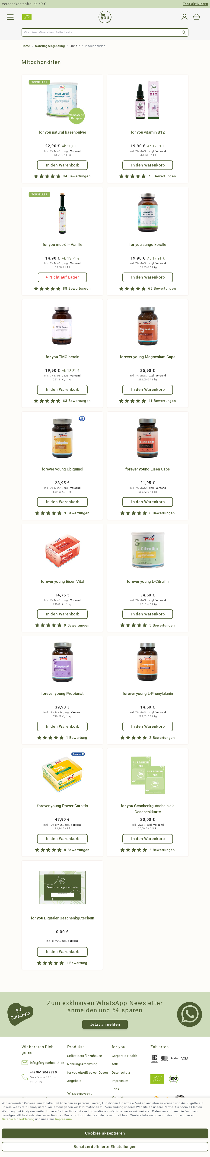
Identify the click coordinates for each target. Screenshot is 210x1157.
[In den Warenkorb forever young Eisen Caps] (147, 502)
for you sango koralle (147, 244)
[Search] (184, 32)
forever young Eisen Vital (62, 581)
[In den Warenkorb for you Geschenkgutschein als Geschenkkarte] (147, 838)
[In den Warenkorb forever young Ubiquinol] (62, 502)
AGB (115, 1064)
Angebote (74, 1081)
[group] (62, 176)
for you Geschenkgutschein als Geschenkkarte (148, 808)
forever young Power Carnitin (62, 805)
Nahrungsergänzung (50, 46)
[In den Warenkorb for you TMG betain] (62, 389)
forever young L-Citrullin (148, 581)
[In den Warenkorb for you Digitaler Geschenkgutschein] (62, 951)
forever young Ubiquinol (62, 469)
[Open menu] (10, 17)
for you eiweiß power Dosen (87, 1072)
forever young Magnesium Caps (147, 356)
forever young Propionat (62, 693)
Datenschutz (121, 1072)
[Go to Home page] (105, 17)
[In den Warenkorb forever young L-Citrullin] (147, 614)
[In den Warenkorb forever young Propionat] (62, 726)
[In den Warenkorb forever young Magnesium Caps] (147, 389)
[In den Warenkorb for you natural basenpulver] (62, 165)
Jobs (115, 1089)
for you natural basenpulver (62, 132)
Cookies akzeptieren (105, 1133)
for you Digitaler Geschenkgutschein (62, 918)
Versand (75, 151)
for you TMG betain (62, 356)
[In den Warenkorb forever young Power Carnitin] (62, 838)
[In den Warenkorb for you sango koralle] (147, 277)
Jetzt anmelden (105, 1024)
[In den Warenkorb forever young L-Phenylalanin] (147, 726)
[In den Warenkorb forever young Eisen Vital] (62, 614)
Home (26, 46)
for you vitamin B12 (148, 132)
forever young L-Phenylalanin (148, 693)
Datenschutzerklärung (18, 1119)
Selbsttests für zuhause (84, 1056)
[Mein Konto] (184, 17)
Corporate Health (124, 1056)
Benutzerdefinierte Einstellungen (105, 1146)
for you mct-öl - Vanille (62, 244)
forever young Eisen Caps (147, 469)
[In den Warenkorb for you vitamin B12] (147, 165)
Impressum (63, 1119)
